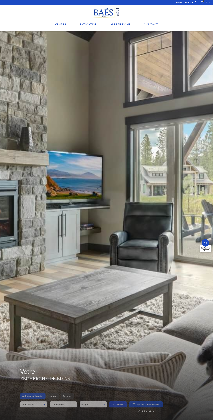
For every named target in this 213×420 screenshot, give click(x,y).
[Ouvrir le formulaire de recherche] (118, 408)
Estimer (67, 400)
